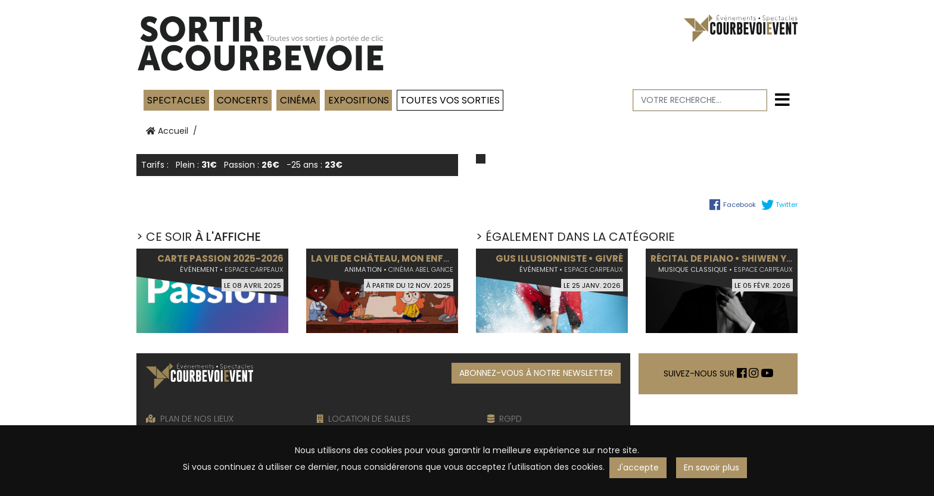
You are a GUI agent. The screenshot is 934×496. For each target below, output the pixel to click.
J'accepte (638, 467)
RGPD (504, 419)
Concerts (242, 100)
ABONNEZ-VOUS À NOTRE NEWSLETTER (536, 373)
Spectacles (176, 100)
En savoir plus (711, 467)
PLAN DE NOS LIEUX (190, 419)
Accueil (167, 131)
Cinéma (298, 100)
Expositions (358, 100)
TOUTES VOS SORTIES (450, 100)
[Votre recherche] (700, 100)
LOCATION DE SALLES (363, 419)
